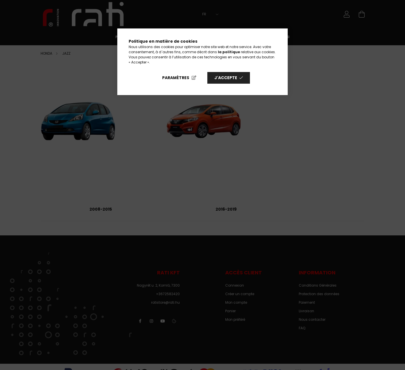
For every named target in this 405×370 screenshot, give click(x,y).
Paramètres (175, 78)
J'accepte (225, 78)
